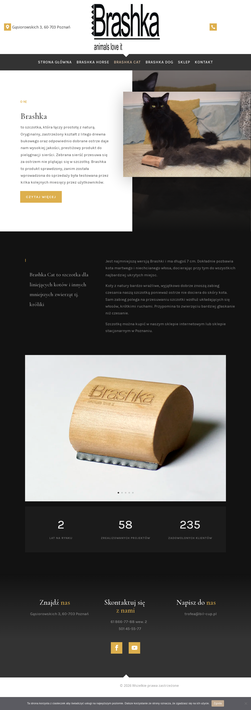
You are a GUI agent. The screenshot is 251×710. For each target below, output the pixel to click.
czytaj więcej (41, 197)
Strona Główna (55, 62)
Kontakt (204, 62)
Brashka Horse (92, 62)
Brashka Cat (127, 62)
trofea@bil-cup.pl (207, 614)
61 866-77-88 (129, 621)
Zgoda (218, 703)
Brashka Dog (159, 62)
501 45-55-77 (137, 628)
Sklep (184, 62)
